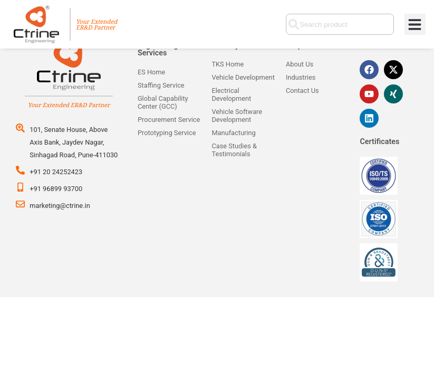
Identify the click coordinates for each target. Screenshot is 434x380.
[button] (415, 24)
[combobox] (339, 24)
